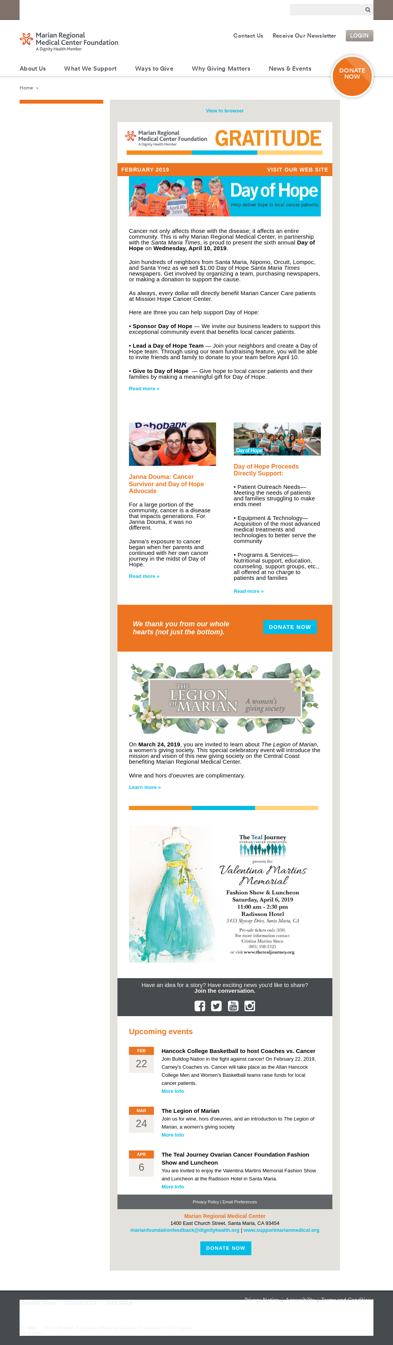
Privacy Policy (206, 1202)
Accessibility (300, 1300)
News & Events (290, 68)
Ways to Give (154, 68)
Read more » (144, 388)
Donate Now (290, 627)
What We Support (90, 68)
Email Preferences (240, 1202)
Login (359, 35)
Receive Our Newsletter (304, 35)
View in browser (225, 111)
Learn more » (145, 787)
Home (26, 88)
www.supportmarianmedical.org (281, 1230)
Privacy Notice (261, 1300)
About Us (33, 68)
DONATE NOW (352, 73)
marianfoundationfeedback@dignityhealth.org (184, 1230)
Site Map (119, 1302)
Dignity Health (43, 9)
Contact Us (248, 35)
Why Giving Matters (221, 68)
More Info (173, 1091)
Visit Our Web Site (298, 170)
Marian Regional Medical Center (112, 9)
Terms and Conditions (347, 1300)
